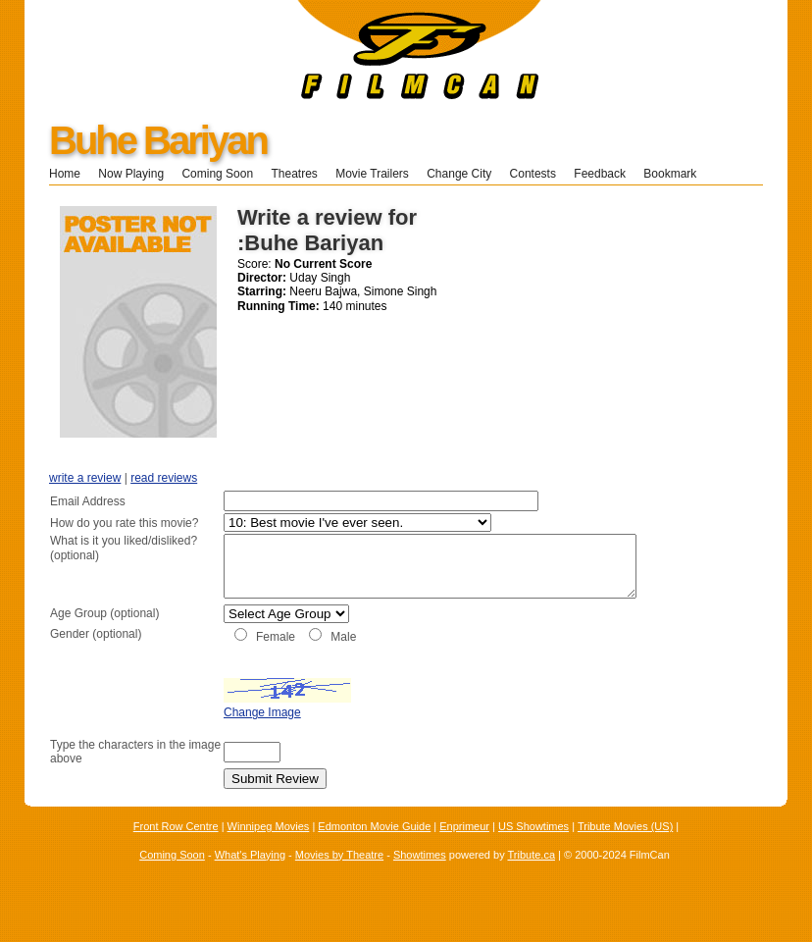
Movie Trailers (372, 174)
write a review (85, 478)
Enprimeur (464, 848)
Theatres (294, 174)
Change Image (213, 734)
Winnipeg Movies (269, 848)
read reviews (163, 478)
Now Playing (131, 174)
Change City (459, 174)
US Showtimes (533, 848)
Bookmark (676, 174)
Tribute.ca (532, 875)
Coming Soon (217, 174)
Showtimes (419, 875)
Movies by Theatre (339, 875)
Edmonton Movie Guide (374, 848)
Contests (533, 174)
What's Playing (250, 875)
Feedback (600, 174)
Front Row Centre (176, 848)
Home (64, 174)
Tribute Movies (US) (625, 848)
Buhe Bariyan (158, 140)
